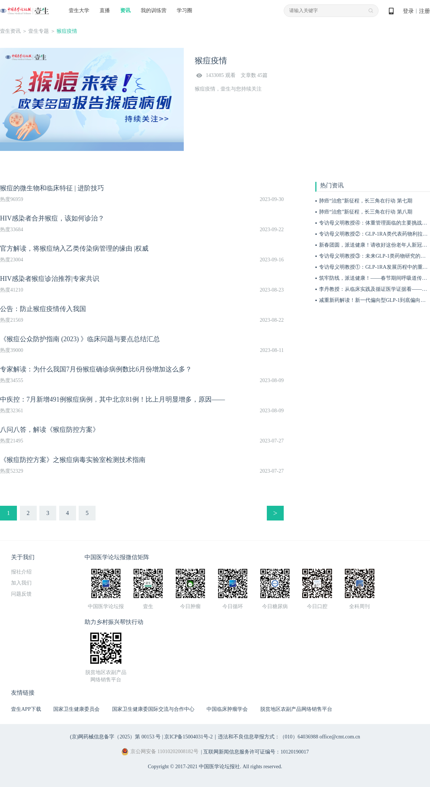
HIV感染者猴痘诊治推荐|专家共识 (49, 278)
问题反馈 (21, 594)
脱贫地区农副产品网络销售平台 (296, 709)
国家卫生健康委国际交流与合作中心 (153, 709)
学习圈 (184, 10)
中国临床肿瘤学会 (227, 709)
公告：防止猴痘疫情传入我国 (43, 309)
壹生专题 (38, 31)
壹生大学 (79, 10)
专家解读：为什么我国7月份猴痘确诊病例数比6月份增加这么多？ (96, 369)
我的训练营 (153, 10)
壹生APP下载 (26, 709)
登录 (408, 11)
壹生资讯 (10, 31)
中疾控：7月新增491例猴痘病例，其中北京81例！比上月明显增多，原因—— (112, 399)
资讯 (125, 10)
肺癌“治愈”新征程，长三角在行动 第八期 (365, 212)
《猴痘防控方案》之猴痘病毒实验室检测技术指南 (73, 459)
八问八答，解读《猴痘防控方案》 (49, 429)
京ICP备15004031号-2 (188, 737)
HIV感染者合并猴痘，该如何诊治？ (52, 218)
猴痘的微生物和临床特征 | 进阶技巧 (52, 188)
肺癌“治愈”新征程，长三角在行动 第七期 (365, 201)
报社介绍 (21, 572)
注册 (424, 11)
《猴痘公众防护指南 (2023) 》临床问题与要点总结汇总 (80, 339)
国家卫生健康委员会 (76, 709)
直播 (105, 10)
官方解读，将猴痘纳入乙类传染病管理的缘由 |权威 (74, 248)
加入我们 (21, 583)
